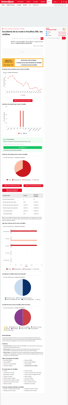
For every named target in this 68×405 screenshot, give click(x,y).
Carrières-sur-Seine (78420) (9, 364)
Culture (35, 1)
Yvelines (22, 28)
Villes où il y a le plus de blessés (33, 185)
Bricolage (48, 35)
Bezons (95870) (6, 362)
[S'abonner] (56, 38)
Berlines (25, 5)
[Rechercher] (60, 5)
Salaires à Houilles (7, 383)
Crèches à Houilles (28, 378)
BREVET (8, 64)
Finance (43, 1)
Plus (56, 1)
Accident (10, 28)
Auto (49, 1)
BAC (5, 64)
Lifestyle (48, 32)
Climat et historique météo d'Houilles (32, 372)
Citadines (19, 5)
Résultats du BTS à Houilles (30, 390)
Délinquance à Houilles (8, 374)
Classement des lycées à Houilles (11, 381)
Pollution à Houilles (7, 376)
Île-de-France (16, 28)
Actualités (20, 1)
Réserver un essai (11, 5)
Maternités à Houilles (29, 380)
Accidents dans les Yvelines (31, 365)
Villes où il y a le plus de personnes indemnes (12, 190)
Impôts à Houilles (28, 370)
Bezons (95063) (29, 41)
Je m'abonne (22, 147)
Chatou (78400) (27, 364)
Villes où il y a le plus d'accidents (22, 100)
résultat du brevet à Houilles (29, 65)
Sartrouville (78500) (7, 360)
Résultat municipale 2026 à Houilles (11, 388)
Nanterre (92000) (28, 360)
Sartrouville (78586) (20, 41)
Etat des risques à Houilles (9, 378)
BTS (12, 64)
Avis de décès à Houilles (8, 372)
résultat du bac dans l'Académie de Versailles (29, 62)
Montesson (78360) (7, 365)
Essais (3, 5)
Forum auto (36, 5)
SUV (30, 5)
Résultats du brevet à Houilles (31, 388)
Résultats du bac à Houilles (9, 390)
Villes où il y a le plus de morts (12, 185)
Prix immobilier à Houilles (30, 381)
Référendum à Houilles (29, 383)
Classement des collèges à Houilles (11, 380)
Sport (28, 1)
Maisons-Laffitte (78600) (29, 362)
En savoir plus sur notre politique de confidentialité (12, 150)
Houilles (5, 370)
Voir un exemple (62, 32)
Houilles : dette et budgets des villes (32, 374)
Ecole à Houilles (27, 376)
